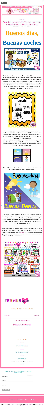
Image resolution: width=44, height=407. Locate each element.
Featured (22, 19)
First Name (4, 380)
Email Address (5, 376)
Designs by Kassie (28, 404)
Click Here (21, 232)
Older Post (36, 315)
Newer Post (8, 315)
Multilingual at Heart (13, 404)
